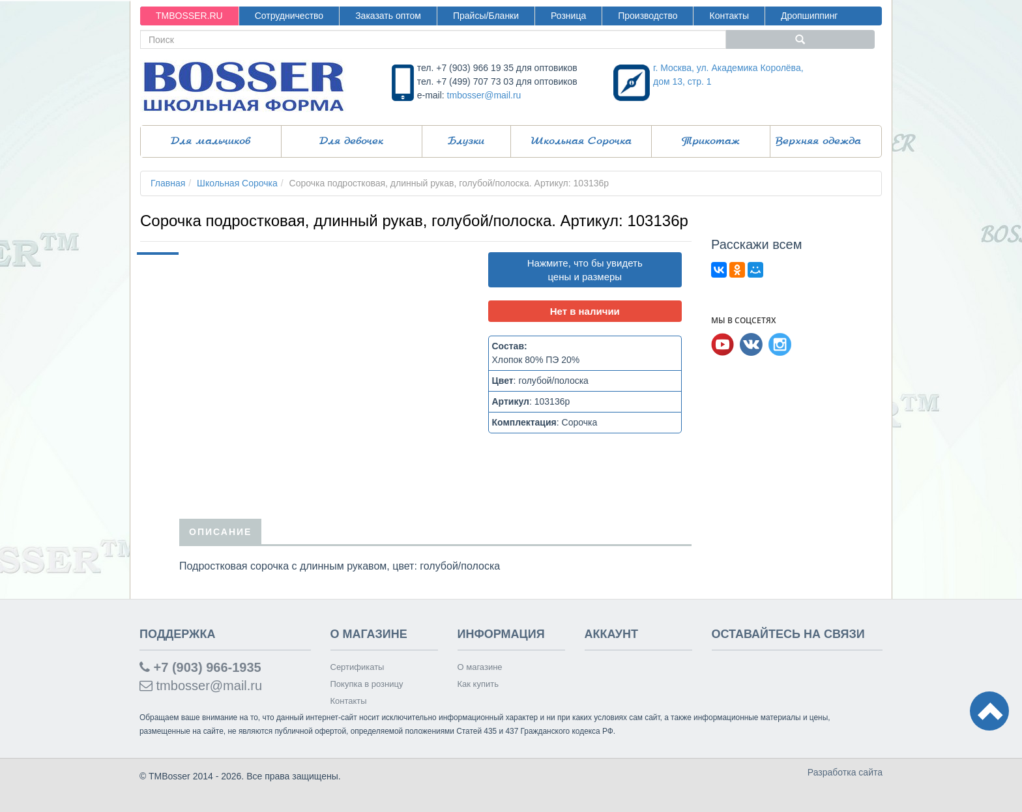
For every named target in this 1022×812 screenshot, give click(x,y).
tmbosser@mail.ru (484, 95)
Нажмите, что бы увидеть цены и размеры (585, 269)
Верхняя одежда (818, 141)
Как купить (478, 684)
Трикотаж (711, 141)
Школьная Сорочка (581, 141)
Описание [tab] (220, 531)
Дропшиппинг (809, 15)
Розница (568, 15)
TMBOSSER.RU (189, 15)
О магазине (480, 667)
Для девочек (351, 141)
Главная (168, 183)
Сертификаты (357, 667)
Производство (647, 15)
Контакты (728, 15)
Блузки (466, 141)
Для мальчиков (210, 141)
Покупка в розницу (366, 684)
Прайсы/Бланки (486, 15)
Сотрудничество (289, 15)
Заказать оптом (388, 15)
